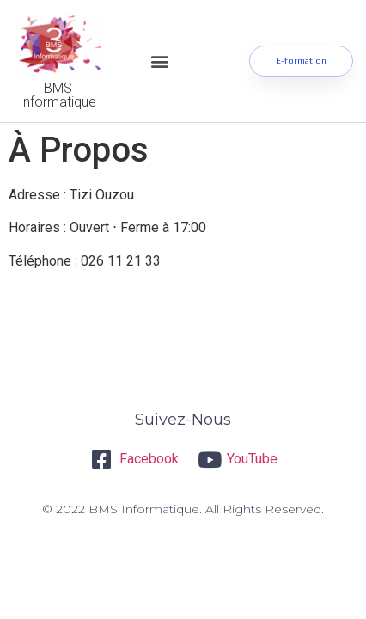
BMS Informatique (57, 95)
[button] (160, 60)
